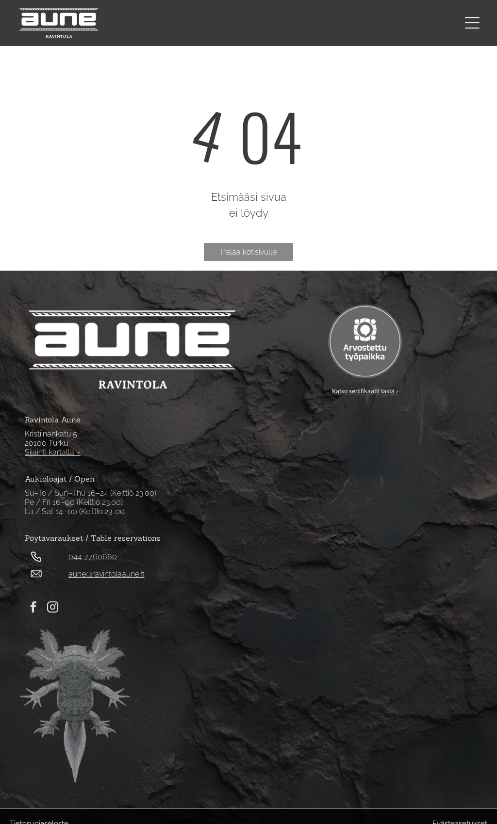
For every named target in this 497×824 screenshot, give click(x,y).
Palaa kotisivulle (249, 252)
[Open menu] (472, 23)
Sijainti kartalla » (53, 452)
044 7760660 (92, 556)
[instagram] (52, 608)
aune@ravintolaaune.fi (106, 574)
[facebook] (33, 608)
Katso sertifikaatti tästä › (365, 391)
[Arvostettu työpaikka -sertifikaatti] (365, 341)
